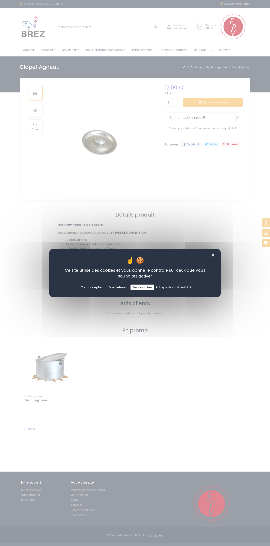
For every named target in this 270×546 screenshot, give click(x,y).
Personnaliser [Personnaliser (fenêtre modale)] (142, 287)
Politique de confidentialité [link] (173, 287)
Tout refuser (117, 287)
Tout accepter (92, 287)
